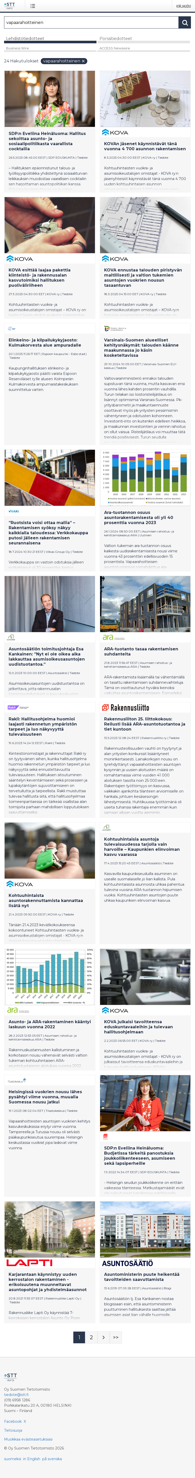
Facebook (13, 1421)
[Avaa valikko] (33, 6)
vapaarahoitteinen (64, 61)
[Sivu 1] (79, 1337)
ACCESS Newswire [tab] (115, 48)
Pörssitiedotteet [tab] (116, 38)
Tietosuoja (13, 1430)
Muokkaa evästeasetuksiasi (28, 1439)
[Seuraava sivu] (104, 1337)
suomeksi (12, 1459)
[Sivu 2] (91, 1337)
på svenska (52, 1459)
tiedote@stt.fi (16, 1394)
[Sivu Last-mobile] (116, 1337)
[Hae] (91, 22)
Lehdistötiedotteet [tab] (25, 38)
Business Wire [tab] (17, 48)
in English (31, 1459)
